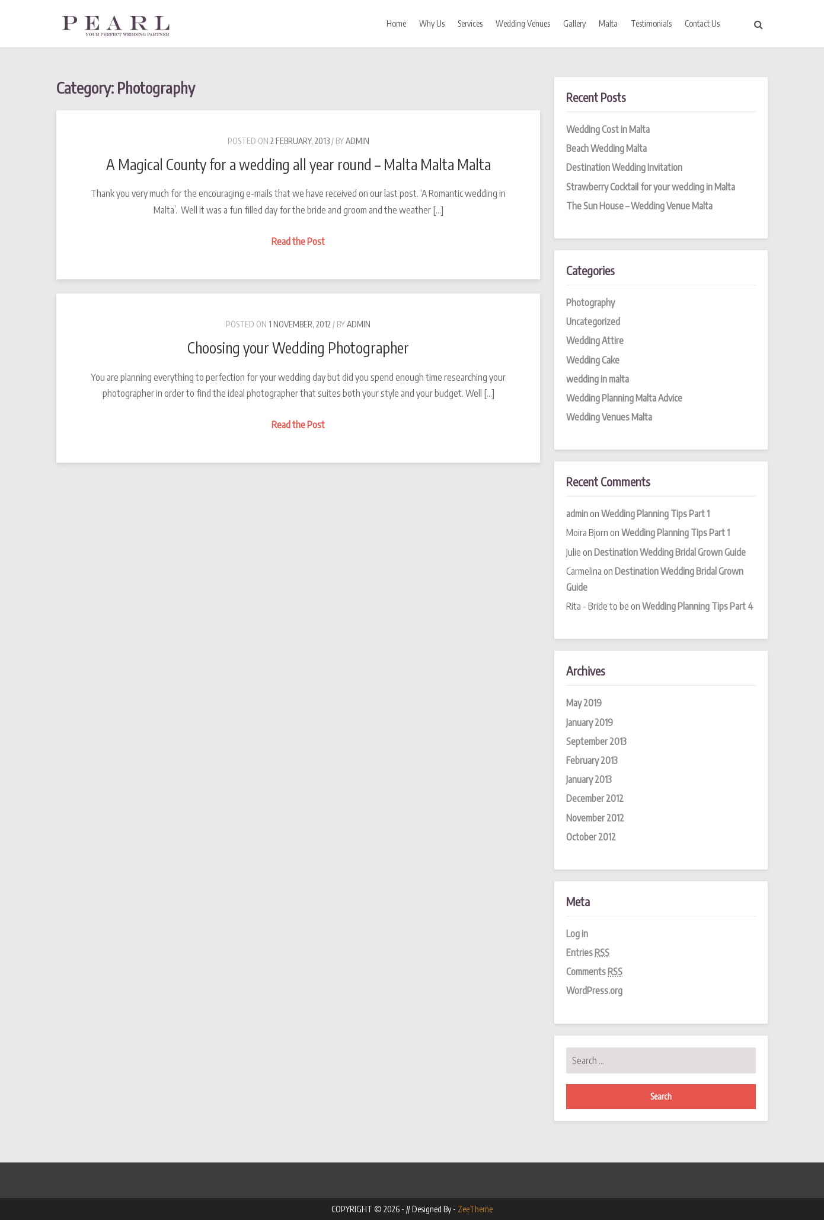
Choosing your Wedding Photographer (298, 347)
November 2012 (595, 818)
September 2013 (596, 741)
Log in (577, 933)
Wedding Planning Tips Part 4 (697, 606)
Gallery (574, 23)
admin (357, 141)
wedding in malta (597, 379)
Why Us (432, 23)
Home (396, 23)
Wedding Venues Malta (609, 417)
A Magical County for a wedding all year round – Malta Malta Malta (298, 164)
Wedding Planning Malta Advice (624, 398)
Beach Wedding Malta (606, 148)
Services (470, 23)
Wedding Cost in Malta (608, 129)
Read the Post (300, 241)
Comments (594, 971)
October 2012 (591, 837)
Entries (587, 952)
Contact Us (702, 23)
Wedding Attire (595, 340)
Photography (590, 302)
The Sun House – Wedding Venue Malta (639, 206)
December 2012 (595, 798)
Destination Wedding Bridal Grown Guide (670, 552)
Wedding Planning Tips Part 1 (655, 514)
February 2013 (592, 760)
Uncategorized (593, 321)
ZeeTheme (475, 1209)
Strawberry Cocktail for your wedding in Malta (650, 187)
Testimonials (651, 23)
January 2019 (589, 722)
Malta (608, 23)
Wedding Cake (592, 360)
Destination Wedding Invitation (624, 167)
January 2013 (589, 779)
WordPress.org (594, 990)
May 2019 (584, 703)
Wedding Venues (523, 23)
